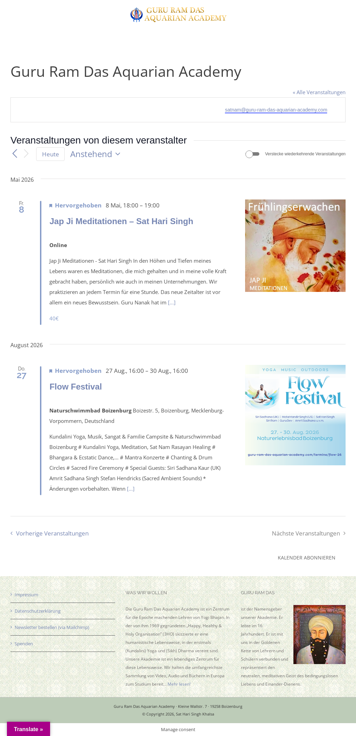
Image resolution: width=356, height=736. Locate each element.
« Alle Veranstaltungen (319, 92)
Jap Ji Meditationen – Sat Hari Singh (121, 221)
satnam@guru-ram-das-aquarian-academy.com (276, 110)
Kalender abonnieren (306, 558)
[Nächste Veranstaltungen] (26, 154)
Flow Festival (75, 386)
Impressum (26, 594)
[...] (172, 302)
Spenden (24, 643)
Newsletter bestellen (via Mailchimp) (52, 627)
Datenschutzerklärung (37, 611)
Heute (50, 154)
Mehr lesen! (179, 684)
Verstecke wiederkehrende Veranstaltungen (305, 154)
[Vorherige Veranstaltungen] (14, 154)
